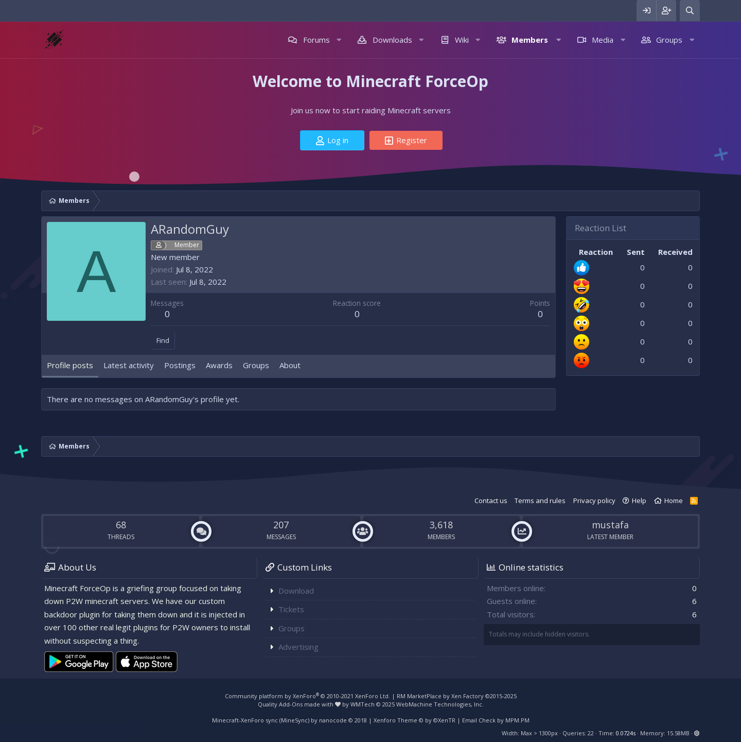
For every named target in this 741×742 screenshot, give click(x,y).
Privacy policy (594, 500)
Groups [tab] (256, 365)
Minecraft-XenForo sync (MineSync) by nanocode (289, 720)
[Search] (690, 10)
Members (529, 39)
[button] (339, 40)
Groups (669, 39)
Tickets (291, 609)
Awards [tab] (219, 365)
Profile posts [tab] (70, 365)
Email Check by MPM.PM (496, 720)
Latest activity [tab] (128, 365)
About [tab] (290, 365)
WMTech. (417, 704)
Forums (316, 39)
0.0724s (626, 733)
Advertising (298, 647)
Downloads (392, 39)
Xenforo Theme (414, 720)
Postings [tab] (180, 365)
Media (602, 39)
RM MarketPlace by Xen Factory (457, 696)
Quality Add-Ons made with (299, 704)
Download (296, 590)
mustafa (610, 525)
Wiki (462, 39)
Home (673, 500)
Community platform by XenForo (307, 696)
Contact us (490, 500)
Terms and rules (540, 500)
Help (639, 500)
